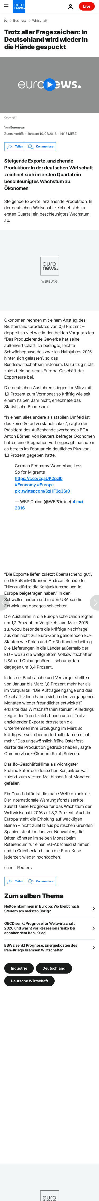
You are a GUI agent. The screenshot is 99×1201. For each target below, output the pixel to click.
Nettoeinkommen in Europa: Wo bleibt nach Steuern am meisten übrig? (41, 908)
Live (87, 6)
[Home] (5, 20)
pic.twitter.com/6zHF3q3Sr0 (42, 491)
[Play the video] (49, 85)
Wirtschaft (39, 20)
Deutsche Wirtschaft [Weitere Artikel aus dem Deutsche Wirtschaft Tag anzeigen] (29, 980)
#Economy (25, 484)
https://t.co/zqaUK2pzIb (39, 478)
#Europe (45, 484)
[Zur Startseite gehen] (19, 6)
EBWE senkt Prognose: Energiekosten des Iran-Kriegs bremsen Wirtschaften (40, 947)
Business (19, 20)
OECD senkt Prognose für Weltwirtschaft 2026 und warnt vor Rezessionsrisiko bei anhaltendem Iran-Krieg (39, 928)
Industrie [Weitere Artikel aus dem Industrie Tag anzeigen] (19, 968)
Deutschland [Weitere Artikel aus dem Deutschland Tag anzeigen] (54, 968)
